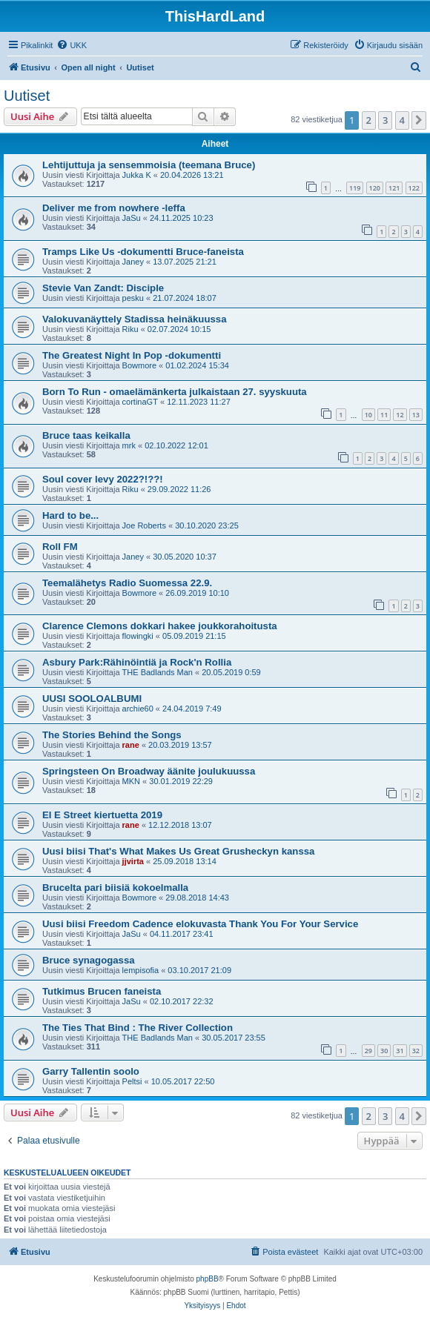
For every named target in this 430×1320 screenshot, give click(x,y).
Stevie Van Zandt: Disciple (103, 287)
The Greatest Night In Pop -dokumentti (131, 355)
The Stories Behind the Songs (112, 734)
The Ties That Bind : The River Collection (137, 1027)
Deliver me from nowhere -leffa (113, 207)
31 (399, 1050)
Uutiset (27, 95)
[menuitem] (71, 45)
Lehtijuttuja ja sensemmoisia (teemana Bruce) (148, 164)
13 (416, 414)
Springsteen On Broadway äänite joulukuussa (148, 771)
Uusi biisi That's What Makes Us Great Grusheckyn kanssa (178, 851)
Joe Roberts (144, 525)
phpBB (207, 1279)
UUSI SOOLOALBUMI (92, 698)
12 (399, 414)
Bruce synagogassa (88, 960)
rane (130, 744)
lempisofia (140, 970)
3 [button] (385, 120)
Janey (133, 261)
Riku (130, 329)
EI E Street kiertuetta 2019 (102, 814)
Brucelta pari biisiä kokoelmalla (115, 887)
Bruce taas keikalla (86, 435)
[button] (418, 120)
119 (354, 188)
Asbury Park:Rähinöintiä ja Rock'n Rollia (136, 662)
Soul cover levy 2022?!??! (102, 479)
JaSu (131, 217)
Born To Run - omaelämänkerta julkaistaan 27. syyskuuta (174, 391)
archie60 (137, 708)
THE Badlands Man (157, 672)
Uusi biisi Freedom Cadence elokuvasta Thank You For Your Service (200, 923)
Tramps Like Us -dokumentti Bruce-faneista (143, 251)
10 (368, 414)
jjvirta (133, 861)
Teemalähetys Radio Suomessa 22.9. (127, 582)
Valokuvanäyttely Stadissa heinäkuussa (134, 319)
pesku (133, 297)
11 (384, 414)
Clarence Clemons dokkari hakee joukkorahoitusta (159, 625)
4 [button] (402, 120)
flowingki (137, 635)
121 (394, 188)
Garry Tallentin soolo (90, 1071)
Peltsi (132, 1081)
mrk (129, 445)
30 (384, 1050)
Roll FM (60, 546)
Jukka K (136, 174)
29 (368, 1050)
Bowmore (139, 365)
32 (416, 1050)
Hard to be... (70, 515)
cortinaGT (140, 401)
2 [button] (368, 120)
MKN (131, 781)
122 (414, 188)
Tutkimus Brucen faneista (101, 991)
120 (374, 188)
